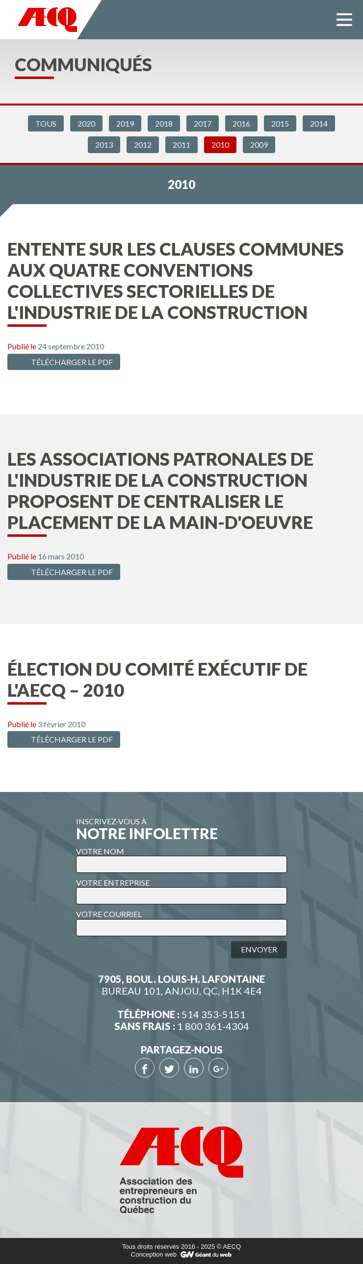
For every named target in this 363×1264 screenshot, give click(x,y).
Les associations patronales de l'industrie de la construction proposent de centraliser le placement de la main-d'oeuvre (160, 490)
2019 (125, 123)
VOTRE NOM (100, 851)
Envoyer (259, 949)
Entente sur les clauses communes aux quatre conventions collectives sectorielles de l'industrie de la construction (175, 280)
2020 (86, 123)
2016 (241, 123)
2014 (319, 123)
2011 (181, 144)
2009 (259, 144)
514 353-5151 (214, 1014)
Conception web (154, 1254)
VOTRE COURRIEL (109, 914)
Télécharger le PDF (62, 362)
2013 (104, 144)
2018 (164, 123)
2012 (143, 144)
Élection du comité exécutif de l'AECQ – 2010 (157, 679)
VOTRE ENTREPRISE (113, 882)
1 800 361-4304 (213, 1026)
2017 (202, 123)
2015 (280, 123)
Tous (45, 123)
